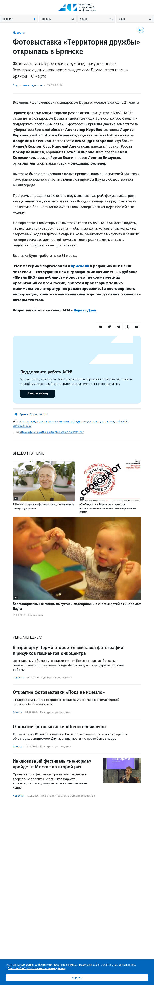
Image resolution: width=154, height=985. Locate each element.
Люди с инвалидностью (28, 85)
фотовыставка (22, 425)
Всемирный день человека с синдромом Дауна (50, 421)
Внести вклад (37, 393)
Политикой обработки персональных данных (36, 968)
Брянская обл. (39, 414)
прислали (80, 266)
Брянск (24, 414)
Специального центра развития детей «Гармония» (51, 431)
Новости (19, 32)
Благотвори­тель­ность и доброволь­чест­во (68, 795)
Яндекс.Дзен (85, 310)
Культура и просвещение (56, 677)
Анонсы (17, 711)
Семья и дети (36, 614)
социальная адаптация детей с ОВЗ (105, 421)
